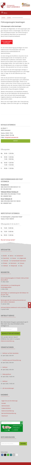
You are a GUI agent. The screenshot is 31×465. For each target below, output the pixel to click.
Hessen (13, 258)
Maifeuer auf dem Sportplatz (10, 353)
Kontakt (15, 141)
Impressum (4, 416)
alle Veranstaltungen (8, 388)
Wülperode (13, 266)
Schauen (21, 263)
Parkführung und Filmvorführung (11, 360)
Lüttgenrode (22, 258)
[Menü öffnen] (2, 12)
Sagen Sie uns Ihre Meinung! (9, 401)
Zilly (20, 266)
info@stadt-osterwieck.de (11, 137)
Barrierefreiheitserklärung (8, 413)
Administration (5, 406)
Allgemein (9, 17)
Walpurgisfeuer (6, 374)
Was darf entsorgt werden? (8, 240)
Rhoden (4, 263)
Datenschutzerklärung (7, 341)
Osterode (4, 261)
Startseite (3, 17)
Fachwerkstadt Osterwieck (18, 261)
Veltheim (4, 266)
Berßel (4, 255)
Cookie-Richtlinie (6, 408)
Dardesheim (19, 255)
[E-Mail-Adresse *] (9, 329)
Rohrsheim (12, 263)
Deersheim (5, 258)
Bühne (10, 255)
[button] (2, 455)
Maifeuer (5, 367)
